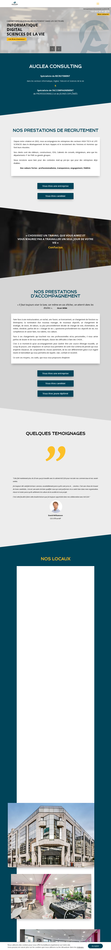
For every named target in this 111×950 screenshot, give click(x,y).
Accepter (95, 946)
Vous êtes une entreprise (55, 185)
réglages (80, 947)
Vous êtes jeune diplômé (55, 393)
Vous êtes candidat (55, 195)
